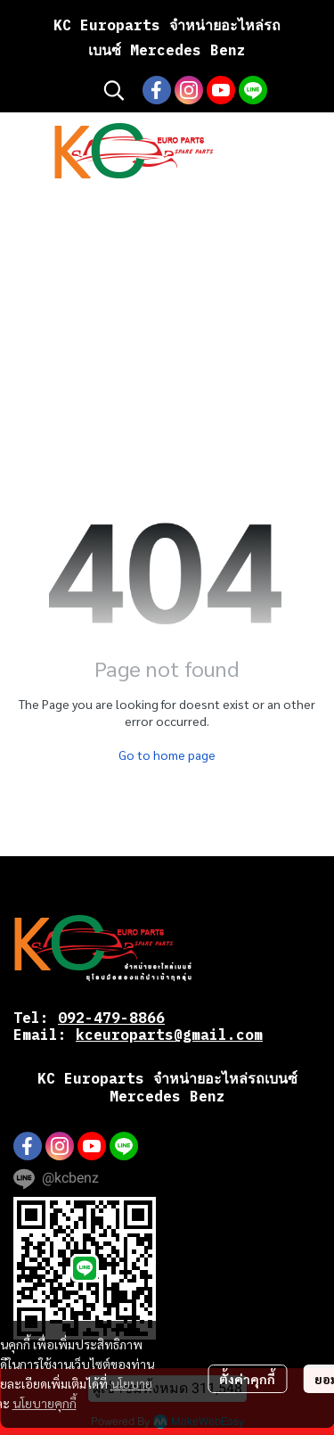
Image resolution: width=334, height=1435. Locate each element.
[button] (114, 90)
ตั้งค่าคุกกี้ (247, 1379)
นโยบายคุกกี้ (44, 1403)
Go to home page (167, 754)
